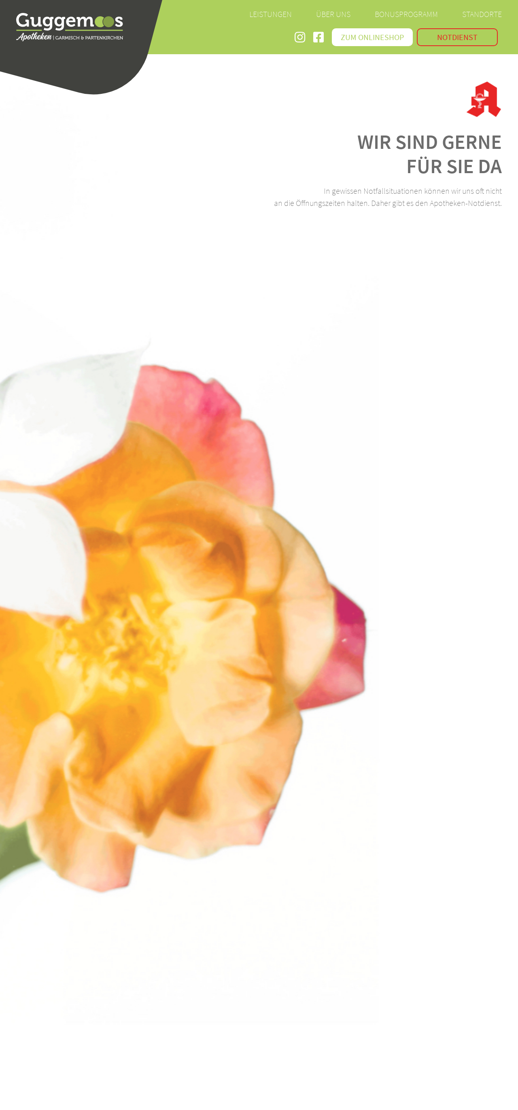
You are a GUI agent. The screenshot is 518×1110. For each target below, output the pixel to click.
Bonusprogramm (406, 14)
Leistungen (270, 14)
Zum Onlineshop (372, 37)
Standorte (482, 14)
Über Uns (333, 14)
